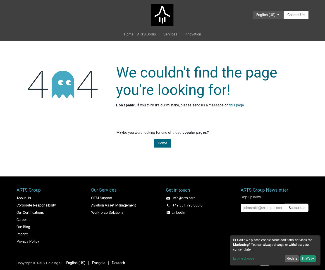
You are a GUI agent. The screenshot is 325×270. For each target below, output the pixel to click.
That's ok (307, 258)
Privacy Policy (28, 241)
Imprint (22, 234)
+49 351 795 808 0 (187, 205)
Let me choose (243, 258)
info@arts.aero (184, 198)
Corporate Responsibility (36, 205)
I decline (291, 258)
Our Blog (23, 227)
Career (22, 220)
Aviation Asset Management (113, 205)
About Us (24, 198)
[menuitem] (128, 34)
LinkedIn (178, 212)
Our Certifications (30, 212)
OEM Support (101, 198)
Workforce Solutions (107, 212)
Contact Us (296, 15)
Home (162, 143)
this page (236, 105)
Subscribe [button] (297, 208)
